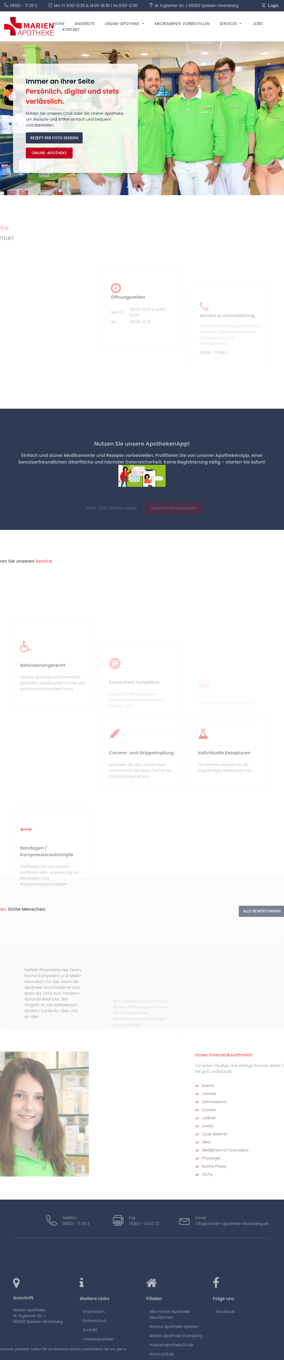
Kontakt (71, 29)
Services (228, 23)
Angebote (85, 23)
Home (59, 23)
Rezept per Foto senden (54, 138)
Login (272, 5)
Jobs (258, 23)
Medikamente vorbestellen (182, 23)
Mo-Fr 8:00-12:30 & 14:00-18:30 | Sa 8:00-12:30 (96, 5)
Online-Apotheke (122, 23)
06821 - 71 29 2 (23, 5)
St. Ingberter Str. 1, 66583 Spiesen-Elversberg (196, 5)
